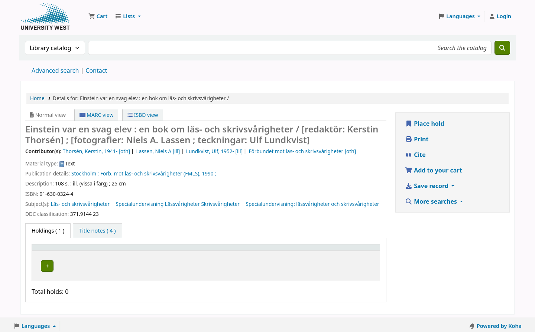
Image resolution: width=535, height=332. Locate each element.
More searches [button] (431, 201)
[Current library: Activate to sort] (141, 250)
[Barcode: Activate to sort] (346, 250)
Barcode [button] (326, 250)
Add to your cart (433, 170)
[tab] (97, 230)
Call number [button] (210, 250)
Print (416, 139)
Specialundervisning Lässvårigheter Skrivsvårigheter (178, 203)
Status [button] (277, 250)
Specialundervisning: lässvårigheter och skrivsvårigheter (312, 203)
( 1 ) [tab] (48, 230)
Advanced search (55, 70)
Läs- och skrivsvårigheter (80, 203)
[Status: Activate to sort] (289, 250)
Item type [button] (48, 250)
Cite (415, 155)
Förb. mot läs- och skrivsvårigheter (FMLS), (150, 173)
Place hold (424, 123)
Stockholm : (85, 173)
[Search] (502, 48)
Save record (427, 186)
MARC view (97, 114)
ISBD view (142, 114)
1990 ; (209, 173)
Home (37, 98)
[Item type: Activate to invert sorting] (62, 250)
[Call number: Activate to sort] (228, 250)
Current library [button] (114, 250)
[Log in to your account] (500, 16)
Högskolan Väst (114, 264)
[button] (97, 16)
